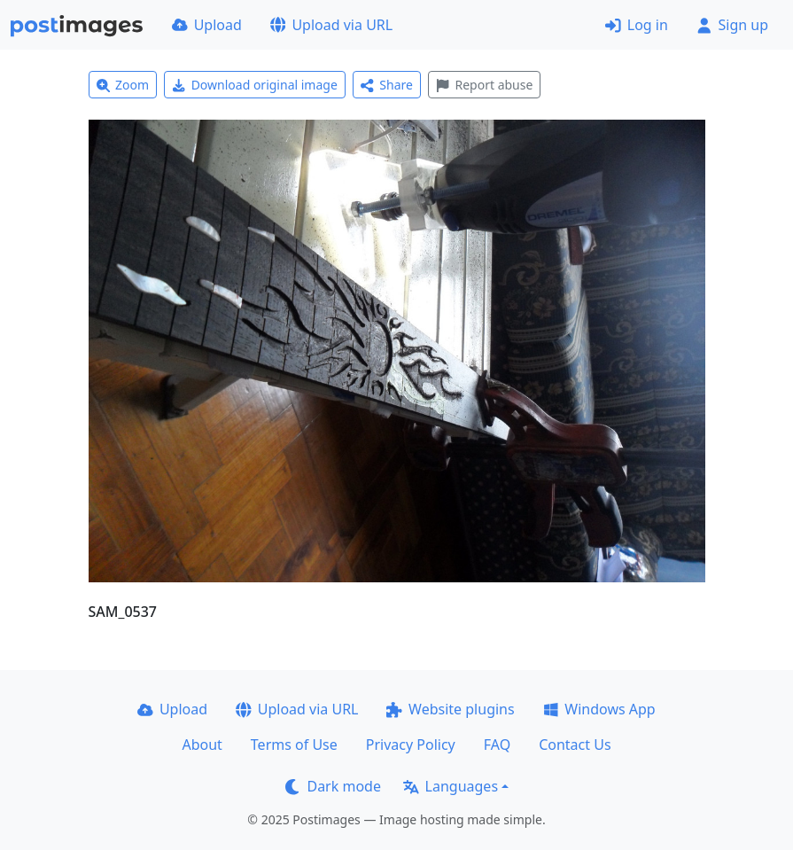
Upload (207, 25)
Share (387, 84)
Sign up (732, 25)
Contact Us (574, 744)
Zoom (123, 84)
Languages (450, 786)
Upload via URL (331, 25)
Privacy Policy (410, 744)
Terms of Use (294, 744)
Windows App (599, 709)
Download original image (255, 84)
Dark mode (333, 786)
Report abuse (484, 84)
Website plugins (450, 709)
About (202, 744)
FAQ (497, 744)
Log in (636, 25)
